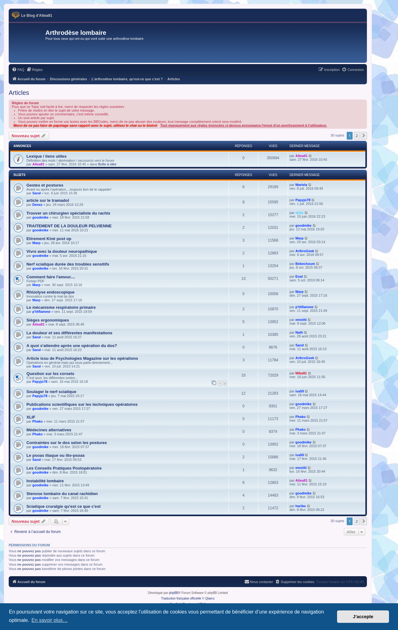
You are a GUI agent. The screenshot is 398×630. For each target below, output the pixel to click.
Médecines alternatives (48, 430)
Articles (19, 92)
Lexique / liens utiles (46, 156)
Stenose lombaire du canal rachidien (62, 493)
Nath (299, 332)
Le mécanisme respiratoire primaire (61, 307)
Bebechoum (305, 264)
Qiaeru (210, 598)
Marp (36, 243)
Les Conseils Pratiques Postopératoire (64, 468)
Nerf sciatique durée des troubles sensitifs (67, 264)
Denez (37, 204)
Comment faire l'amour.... (50, 277)
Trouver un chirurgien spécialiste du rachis (68, 213)
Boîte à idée (107, 164)
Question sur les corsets (50, 373)
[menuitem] (18, 69)
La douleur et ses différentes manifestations (69, 333)
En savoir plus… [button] (49, 620)
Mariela (301, 185)
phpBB (173, 593)
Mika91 (301, 373)
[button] (364, 135)
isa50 (299, 391)
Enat (299, 276)
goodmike (40, 217)
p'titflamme (41, 311)
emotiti (301, 320)
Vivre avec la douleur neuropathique (61, 251)
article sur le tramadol (47, 200)
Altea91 (38, 164)
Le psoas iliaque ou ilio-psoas (55, 455)
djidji (299, 213)
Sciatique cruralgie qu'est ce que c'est (63, 506)
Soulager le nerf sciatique (51, 391)
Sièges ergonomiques (47, 320)
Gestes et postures (44, 185)
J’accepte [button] (363, 616)
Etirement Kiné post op (48, 238)
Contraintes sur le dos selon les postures (66, 442)
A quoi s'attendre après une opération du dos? (71, 345)
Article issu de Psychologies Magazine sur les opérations (82, 358)
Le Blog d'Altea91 (36, 15)
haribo (300, 506)
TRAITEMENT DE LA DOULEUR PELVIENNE (69, 226)
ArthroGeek (304, 251)
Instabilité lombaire (45, 481)
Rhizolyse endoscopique (50, 292)
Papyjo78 (302, 200)
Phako (37, 421)
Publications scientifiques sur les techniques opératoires (82, 404)
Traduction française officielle (181, 598)
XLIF (30, 417)
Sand (36, 193)
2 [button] (357, 135)
